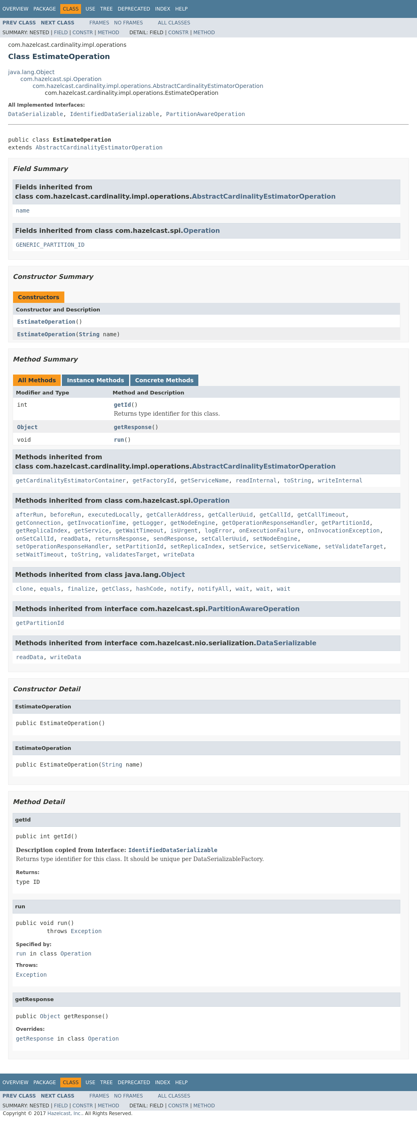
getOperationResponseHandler (268, 522)
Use (90, 9)
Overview (15, 9)
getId (122, 404)
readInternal (256, 480)
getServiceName (205, 480)
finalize (80, 588)
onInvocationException (344, 530)
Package (44, 9)
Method (108, 32)
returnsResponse (120, 538)
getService (91, 530)
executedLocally (113, 514)
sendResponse (173, 538)
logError (218, 530)
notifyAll (213, 588)
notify (180, 588)
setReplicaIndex (196, 546)
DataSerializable (35, 114)
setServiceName (294, 546)
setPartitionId (139, 546)
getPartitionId (345, 522)
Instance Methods (95, 380)
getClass (115, 588)
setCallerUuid (223, 538)
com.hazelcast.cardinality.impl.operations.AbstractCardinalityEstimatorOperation (148, 86)
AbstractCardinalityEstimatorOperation (98, 147)
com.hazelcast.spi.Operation (60, 79)
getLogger (148, 522)
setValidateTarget (354, 546)
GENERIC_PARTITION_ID (50, 244)
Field (61, 32)
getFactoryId (153, 480)
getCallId (274, 514)
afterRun (29, 514)
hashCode (149, 588)
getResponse (133, 427)
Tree (106, 9)
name (23, 210)
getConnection (38, 522)
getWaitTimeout (139, 530)
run (119, 439)
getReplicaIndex (41, 530)
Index (163, 9)
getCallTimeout (321, 514)
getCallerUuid (230, 514)
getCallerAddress (173, 514)
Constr (82, 32)
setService (246, 546)
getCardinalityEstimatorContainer (71, 480)
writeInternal (340, 480)
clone (24, 588)
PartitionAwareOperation (205, 114)
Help (181, 9)
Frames (100, 23)
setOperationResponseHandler (62, 546)
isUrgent (184, 530)
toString (297, 480)
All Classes (174, 23)
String (89, 334)
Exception (86, 931)
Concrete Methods (164, 380)
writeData (178, 554)
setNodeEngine (275, 538)
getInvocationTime (96, 522)
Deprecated (134, 9)
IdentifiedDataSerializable (114, 114)
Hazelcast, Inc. (64, 1113)
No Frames (128, 23)
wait (243, 588)
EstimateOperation (46, 321)
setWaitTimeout (40, 554)
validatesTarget (130, 554)
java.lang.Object (31, 72)
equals (50, 588)
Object (27, 427)
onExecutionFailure (270, 530)
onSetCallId (35, 538)
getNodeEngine (192, 522)
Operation (201, 230)
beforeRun (65, 514)
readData (74, 538)
